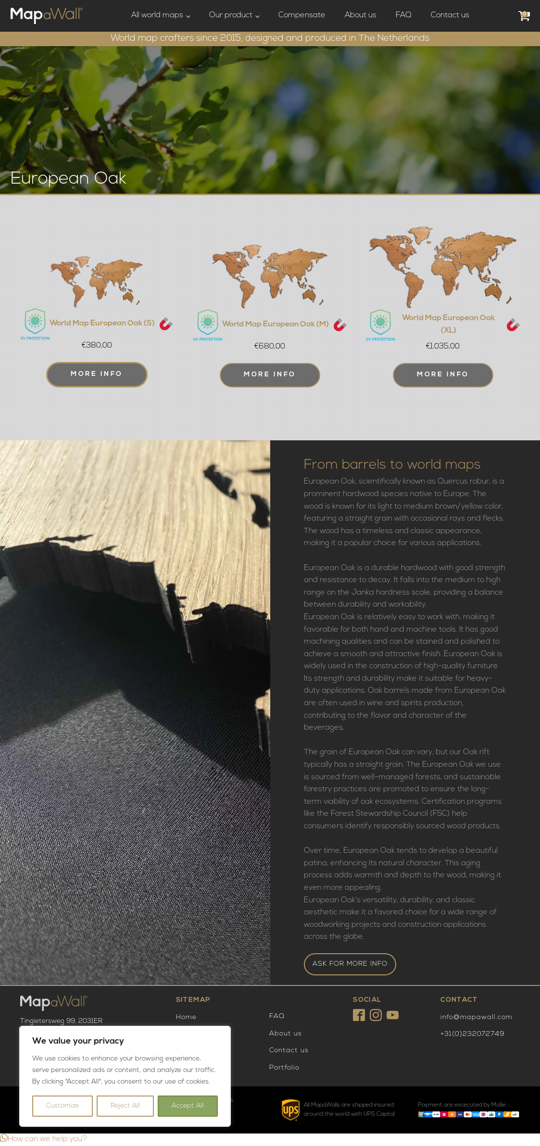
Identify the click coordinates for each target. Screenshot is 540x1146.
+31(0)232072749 (472, 1034)
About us (361, 15)
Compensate (302, 15)
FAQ (404, 15)
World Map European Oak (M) (275, 324)
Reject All (125, 1105)
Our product (230, 15)
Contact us (450, 15)
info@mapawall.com (476, 1017)
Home (186, 1017)
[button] (43, 1139)
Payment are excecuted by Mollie (462, 1105)
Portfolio (284, 1067)
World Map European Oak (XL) (448, 324)
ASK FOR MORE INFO (350, 964)
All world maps (157, 15)
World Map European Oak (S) (102, 323)
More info (97, 374)
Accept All (188, 1105)
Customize (62, 1105)
